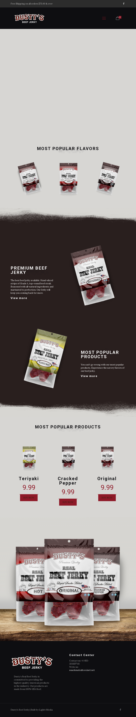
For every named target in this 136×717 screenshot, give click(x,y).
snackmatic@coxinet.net (82, 670)
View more (19, 296)
